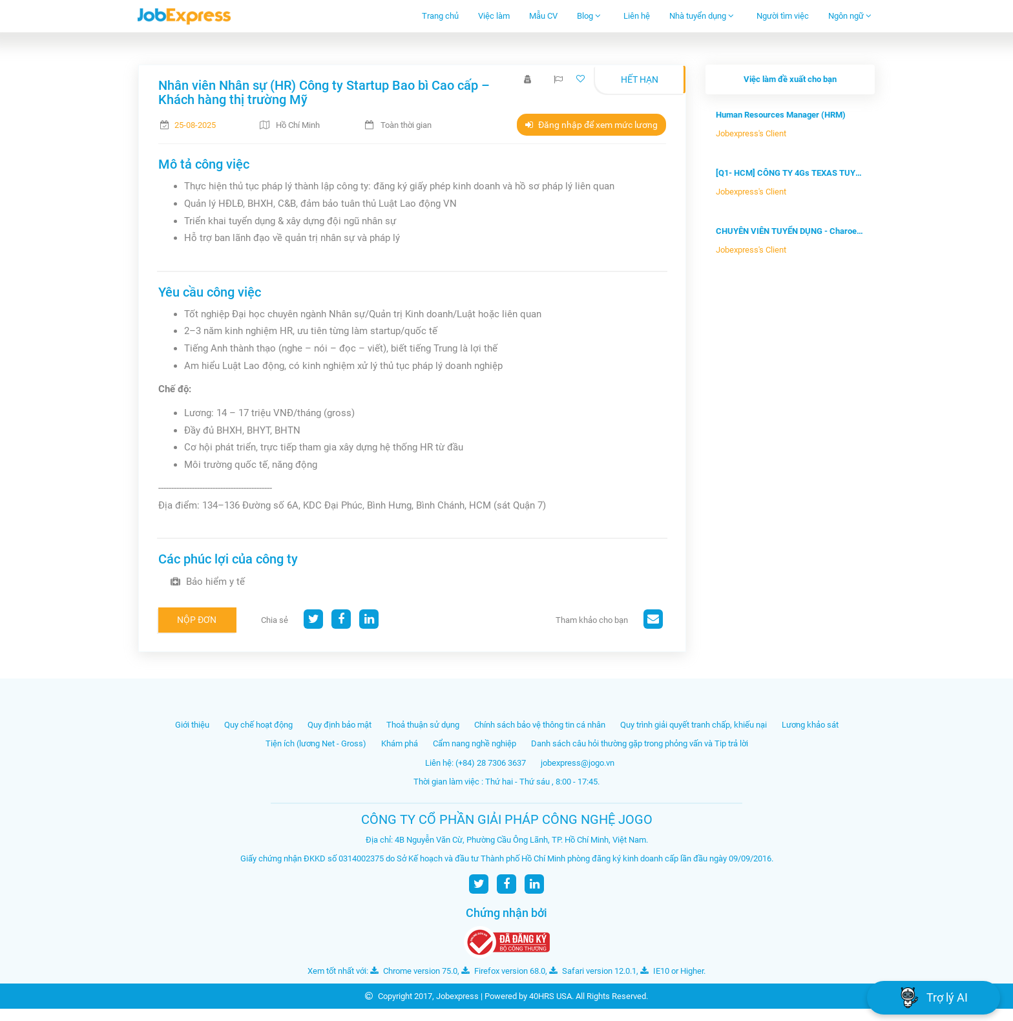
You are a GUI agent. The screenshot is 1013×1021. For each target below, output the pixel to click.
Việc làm (494, 16)
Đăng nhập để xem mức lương (591, 125)
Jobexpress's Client (751, 133)
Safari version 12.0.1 (592, 971)
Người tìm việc (783, 16)
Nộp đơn (196, 620)
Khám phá (399, 743)
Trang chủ (440, 16)
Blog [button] (589, 16)
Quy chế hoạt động (258, 725)
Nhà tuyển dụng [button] (701, 16)
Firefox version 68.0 (503, 971)
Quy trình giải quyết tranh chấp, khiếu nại (693, 725)
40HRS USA (550, 996)
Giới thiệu (192, 725)
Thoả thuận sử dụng (422, 725)
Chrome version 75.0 (413, 971)
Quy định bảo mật (339, 725)
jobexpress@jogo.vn (577, 763)
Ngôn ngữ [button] (850, 16)
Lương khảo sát (810, 725)
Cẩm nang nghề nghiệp (474, 743)
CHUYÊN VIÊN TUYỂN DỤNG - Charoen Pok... (790, 231)
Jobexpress (457, 996)
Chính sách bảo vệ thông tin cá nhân (539, 725)
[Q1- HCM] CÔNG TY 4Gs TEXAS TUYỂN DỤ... (790, 173)
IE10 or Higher (672, 971)
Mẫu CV (543, 16)
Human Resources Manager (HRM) (781, 115)
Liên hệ (636, 16)
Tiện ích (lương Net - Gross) (316, 743)
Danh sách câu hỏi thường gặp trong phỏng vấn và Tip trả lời (639, 743)
